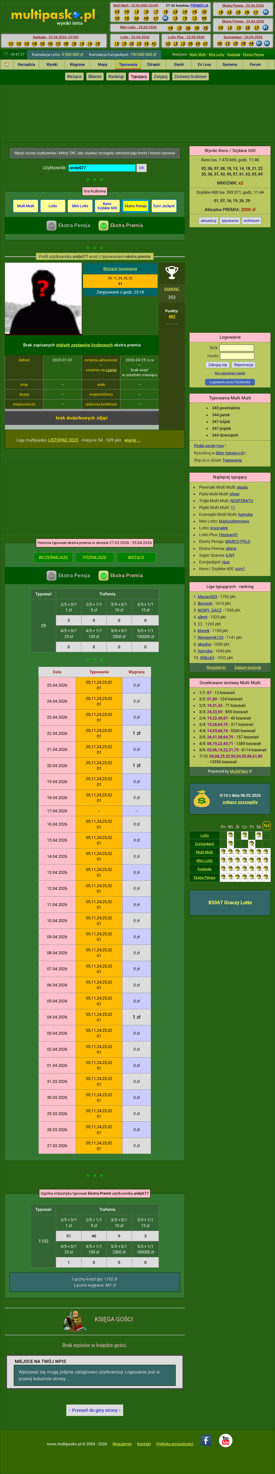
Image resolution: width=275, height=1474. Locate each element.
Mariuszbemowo (234, 521)
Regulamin (216, 667)
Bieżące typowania (120, 268)
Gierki (179, 64)
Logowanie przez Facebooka (230, 382)
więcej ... (132, 440)
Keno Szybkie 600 (107, 206)
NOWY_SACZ (210, 610)
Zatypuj (160, 76)
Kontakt (144, 1444)
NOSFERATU (241, 500)
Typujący (139, 76)
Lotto (205, 835)
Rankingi (116, 76)
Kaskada (233, 54)
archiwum (251, 221)
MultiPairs (239, 771)
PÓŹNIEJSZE (94, 557)
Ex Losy (204, 64)
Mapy (102, 64)
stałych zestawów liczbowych (84, 345)
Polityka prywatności (174, 1444)
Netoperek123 (210, 637)
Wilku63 (207, 657)
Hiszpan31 (228, 534)
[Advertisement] (137, 112)
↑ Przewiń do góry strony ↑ (95, 1410)
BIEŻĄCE (136, 557)
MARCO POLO (237, 541)
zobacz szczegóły (240, 802)
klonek (204, 630)
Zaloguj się (217, 364)
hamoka (245, 514)
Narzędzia (26, 64)
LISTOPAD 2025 (63, 440)
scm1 (240, 568)
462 (172, 316)
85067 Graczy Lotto (230, 902)
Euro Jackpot (164, 206)
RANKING (171, 289)
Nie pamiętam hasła (230, 373)
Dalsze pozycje (247, 667)
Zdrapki (153, 64)
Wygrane (77, 64)
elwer (235, 494)
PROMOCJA (199, 6)
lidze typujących (230, 453)
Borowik (205, 603)
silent (202, 617)
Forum (255, 64)
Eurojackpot (204, 844)
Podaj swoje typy (209, 445)
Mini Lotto (216, 54)
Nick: (232, 347)
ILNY (230, 555)
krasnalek (219, 528)
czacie (111, 370)
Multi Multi (198, 54)
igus (226, 562)
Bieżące (74, 76)
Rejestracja (243, 364)
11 (233, 507)
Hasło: (231, 355)
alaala (242, 487)
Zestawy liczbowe (190, 76)
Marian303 (207, 596)
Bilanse (94, 76)
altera (231, 548)
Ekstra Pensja (253, 54)
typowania (230, 221)
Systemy (230, 64)
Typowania (128, 64)
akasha (204, 644)
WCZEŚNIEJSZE (53, 557)
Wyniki (51, 64)
